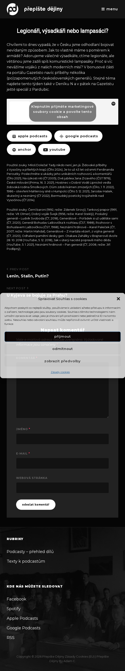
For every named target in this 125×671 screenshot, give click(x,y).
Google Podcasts (23, 628)
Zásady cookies (60, 372)
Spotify (14, 608)
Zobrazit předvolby (62, 361)
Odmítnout (62, 349)
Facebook (16, 599)
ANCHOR (21, 149)
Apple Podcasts (22, 618)
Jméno (23, 429)
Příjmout (62, 336)
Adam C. (70, 661)
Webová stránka (31, 478)
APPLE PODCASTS (29, 136)
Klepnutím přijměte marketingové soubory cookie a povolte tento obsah (62, 111)
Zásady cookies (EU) (80, 656)
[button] (118, 298)
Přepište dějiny (53, 656)
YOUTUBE (54, 149)
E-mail (23, 453)
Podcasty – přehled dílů (30, 551)
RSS (11, 637)
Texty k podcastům (26, 561)
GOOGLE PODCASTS (78, 136)
